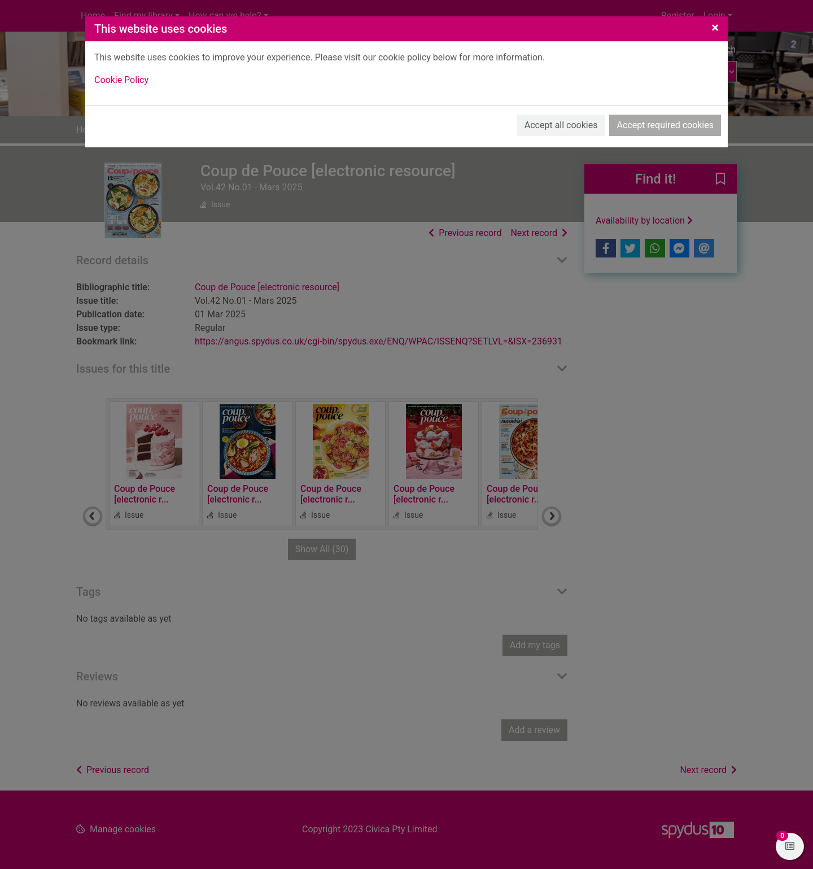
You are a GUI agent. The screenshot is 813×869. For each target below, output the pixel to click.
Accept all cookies (561, 125)
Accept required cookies (665, 125)
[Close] (715, 27)
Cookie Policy (121, 80)
